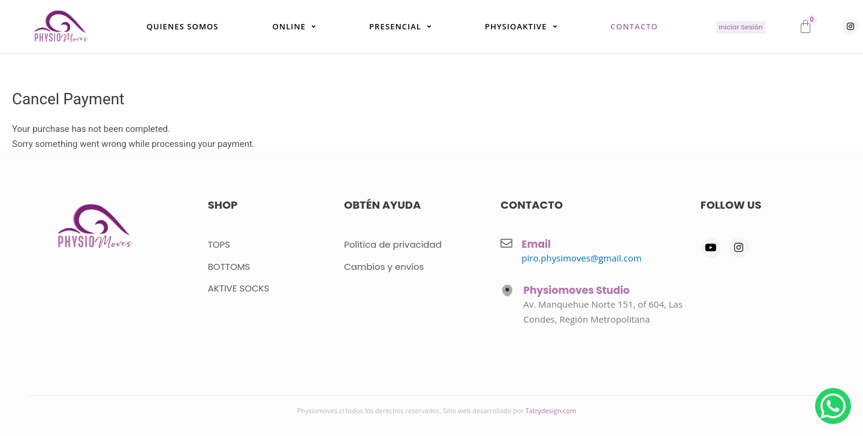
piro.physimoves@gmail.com (581, 258)
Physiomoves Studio (576, 290)
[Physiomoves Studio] (507, 290)
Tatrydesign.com (551, 410)
